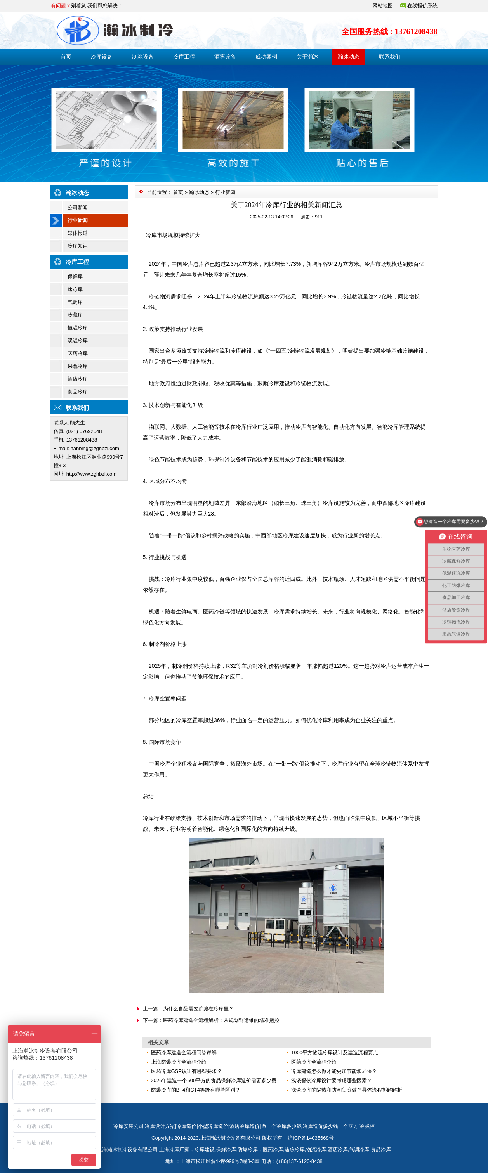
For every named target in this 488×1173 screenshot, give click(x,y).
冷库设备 (102, 57)
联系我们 (390, 57)
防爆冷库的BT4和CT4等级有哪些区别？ (195, 1090)
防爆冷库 (248, 1149)
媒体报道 (78, 233)
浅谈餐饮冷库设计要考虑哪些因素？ (331, 1080)
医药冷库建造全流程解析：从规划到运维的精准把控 (221, 1020)
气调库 (75, 302)
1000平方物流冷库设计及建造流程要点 (334, 1052)
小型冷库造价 (213, 1126)
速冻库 (75, 289)
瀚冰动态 (348, 57)
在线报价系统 (422, 6)
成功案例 (266, 57)
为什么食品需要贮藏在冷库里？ (198, 1009)
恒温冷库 (78, 328)
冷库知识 (78, 246)
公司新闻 (78, 207)
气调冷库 (359, 1149)
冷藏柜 (367, 1126)
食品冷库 (78, 392)
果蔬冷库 (78, 366)
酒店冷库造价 (244, 1126)
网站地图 (383, 6)
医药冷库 (78, 353)
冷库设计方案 (160, 1126)
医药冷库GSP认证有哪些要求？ (186, 1071)
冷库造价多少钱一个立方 (330, 1126)
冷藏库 (75, 315)
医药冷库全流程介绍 (314, 1062)
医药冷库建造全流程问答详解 (184, 1052)
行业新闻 (78, 220)
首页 (66, 57)
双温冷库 (78, 340)
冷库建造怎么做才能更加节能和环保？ (334, 1071)
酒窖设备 (225, 57)
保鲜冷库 (226, 1149)
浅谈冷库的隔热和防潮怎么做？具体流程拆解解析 (346, 1090)
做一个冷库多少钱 (281, 1126)
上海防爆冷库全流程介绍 (179, 1062)
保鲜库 (75, 276)
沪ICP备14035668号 (311, 1138)
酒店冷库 (78, 379)
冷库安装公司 (128, 1126)
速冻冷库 (295, 1149)
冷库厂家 (179, 1149)
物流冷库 (316, 1149)
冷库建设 (205, 1149)
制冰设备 (143, 57)
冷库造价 (186, 1126)
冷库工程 (184, 57)
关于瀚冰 (307, 57)
